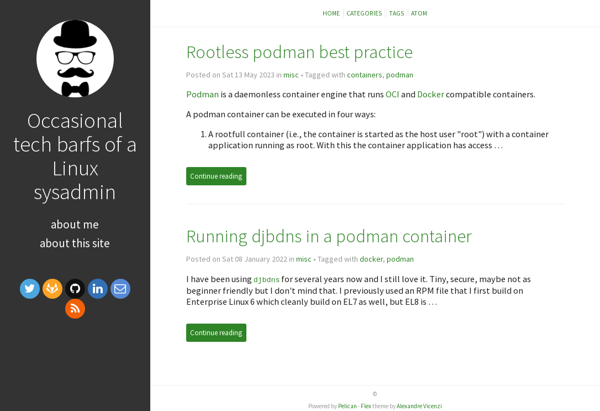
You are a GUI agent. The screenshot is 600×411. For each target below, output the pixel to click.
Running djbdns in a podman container (329, 236)
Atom (419, 13)
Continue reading (216, 176)
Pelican (347, 405)
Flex (366, 405)
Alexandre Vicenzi (419, 405)
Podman (202, 94)
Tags (396, 13)
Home (332, 13)
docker (371, 259)
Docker (430, 94)
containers (364, 75)
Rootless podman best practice (299, 51)
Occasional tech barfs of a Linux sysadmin (75, 155)
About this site (75, 243)
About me (75, 224)
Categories (364, 13)
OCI (392, 94)
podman (399, 75)
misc (291, 75)
